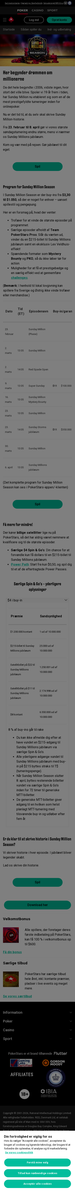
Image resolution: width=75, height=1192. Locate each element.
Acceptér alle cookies (37, 1183)
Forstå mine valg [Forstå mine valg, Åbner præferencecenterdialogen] (37, 1162)
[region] (37, 1161)
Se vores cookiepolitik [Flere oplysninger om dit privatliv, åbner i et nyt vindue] (19, 1152)
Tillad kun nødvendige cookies (37, 1173)
